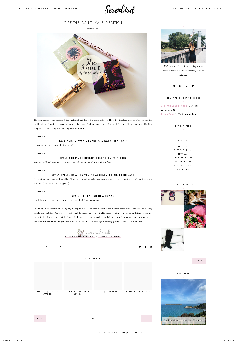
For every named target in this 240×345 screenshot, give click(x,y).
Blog (165, 8)
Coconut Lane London (174, 105)
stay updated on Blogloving (80, 237)
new (40, 319)
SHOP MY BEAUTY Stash (209, 8)
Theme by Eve (228, 341)
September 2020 (183, 166)
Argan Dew (167, 114)
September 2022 (183, 150)
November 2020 (183, 158)
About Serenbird (37, 8)
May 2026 (183, 146)
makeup (53, 247)
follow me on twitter (109, 237)
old (146, 319)
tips (62, 247)
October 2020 (183, 162)
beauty (42, 247)
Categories (180, 8)
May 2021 (183, 154)
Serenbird (18, 341)
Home (17, 8)
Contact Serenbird (65, 8)
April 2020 (183, 169)
